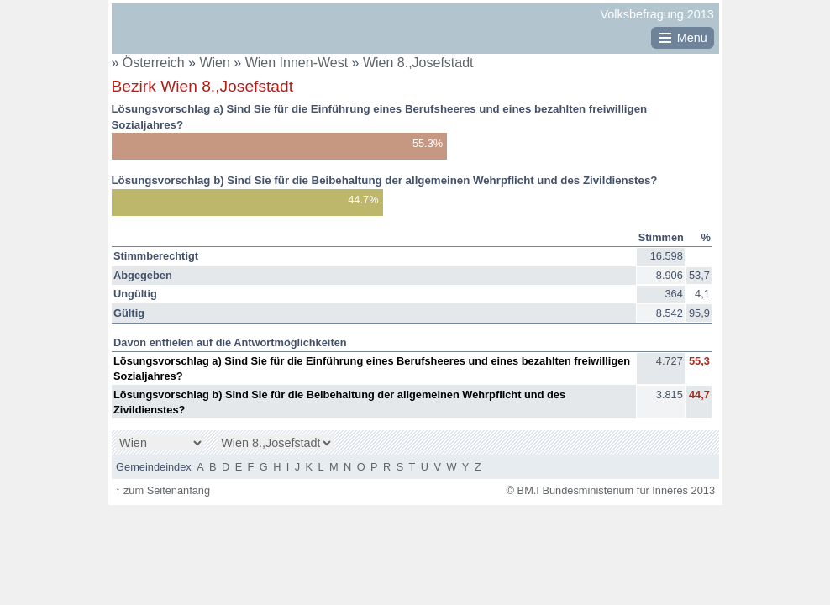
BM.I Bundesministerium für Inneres (163, 34)
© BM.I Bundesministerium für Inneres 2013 (611, 490)
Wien (216, 62)
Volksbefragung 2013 (657, 14)
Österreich (154, 62)
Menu (692, 38)
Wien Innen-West (298, 62)
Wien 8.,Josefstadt (418, 62)
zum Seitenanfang (162, 490)
